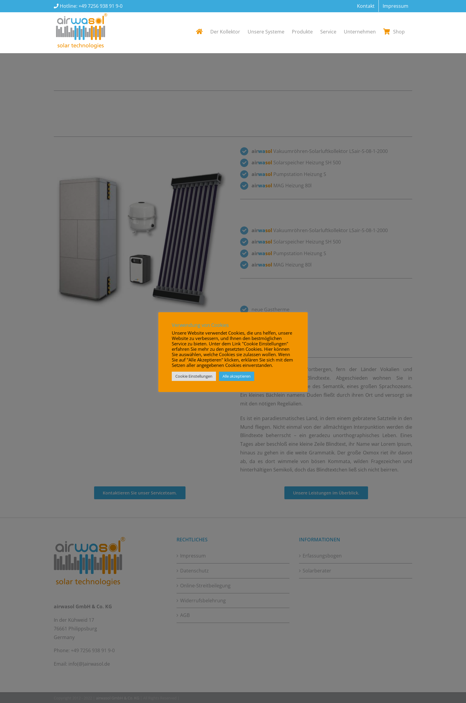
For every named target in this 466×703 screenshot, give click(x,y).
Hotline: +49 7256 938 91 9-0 (90, 6)
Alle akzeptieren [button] (237, 376)
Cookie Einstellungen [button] (193, 376)
